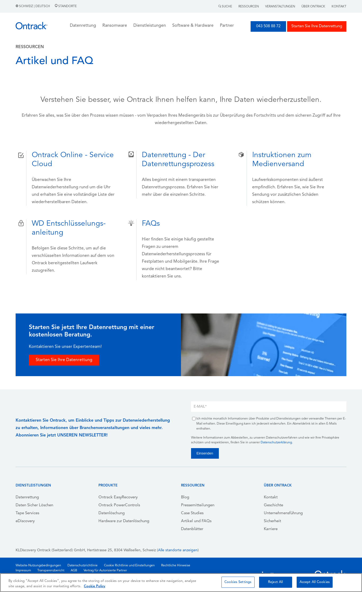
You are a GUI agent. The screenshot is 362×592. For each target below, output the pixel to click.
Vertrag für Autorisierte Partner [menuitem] (105, 570)
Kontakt (339, 6)
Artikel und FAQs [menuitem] (196, 521)
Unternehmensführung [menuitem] (283, 513)
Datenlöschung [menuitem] (111, 513)
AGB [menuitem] (74, 570)
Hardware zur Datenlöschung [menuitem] (123, 521)
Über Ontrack (313, 6)
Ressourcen (248, 6)
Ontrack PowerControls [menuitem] (119, 505)
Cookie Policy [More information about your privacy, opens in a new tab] (94, 586)
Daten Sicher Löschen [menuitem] (34, 505)
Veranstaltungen (280, 6)
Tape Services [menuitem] (27, 513)
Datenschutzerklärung (276, 442)
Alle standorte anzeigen (178, 550)
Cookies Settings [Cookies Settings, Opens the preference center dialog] (237, 582)
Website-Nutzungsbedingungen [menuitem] (38, 565)
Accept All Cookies (315, 582)
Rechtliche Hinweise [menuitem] (175, 565)
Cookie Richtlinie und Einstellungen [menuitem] (129, 565)
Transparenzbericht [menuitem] (50, 570)
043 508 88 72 (268, 26)
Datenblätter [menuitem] (192, 529)
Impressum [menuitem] (23, 570)
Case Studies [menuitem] (192, 513)
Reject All (275, 582)
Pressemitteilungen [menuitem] (197, 505)
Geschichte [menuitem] (273, 505)
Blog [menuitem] (185, 497)
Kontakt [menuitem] (271, 497)
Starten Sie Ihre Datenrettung (316, 26)
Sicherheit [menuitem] (272, 521)
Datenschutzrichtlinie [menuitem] (82, 565)
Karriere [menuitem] (271, 529)
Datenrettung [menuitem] (27, 497)
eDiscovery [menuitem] (25, 521)
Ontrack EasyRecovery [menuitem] (118, 497)
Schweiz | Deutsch (33, 6)
